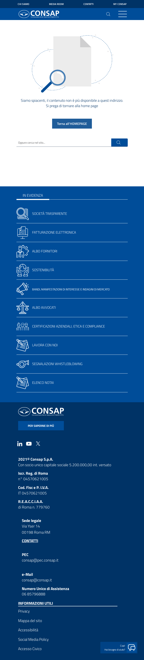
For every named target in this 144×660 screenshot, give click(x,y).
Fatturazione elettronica (54, 232)
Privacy (24, 611)
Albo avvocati (44, 307)
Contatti (88, 4)
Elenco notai (43, 382)
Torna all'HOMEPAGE (72, 123)
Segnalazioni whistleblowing (57, 364)
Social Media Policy (33, 639)
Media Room (56, 4)
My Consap (119, 4)
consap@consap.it (37, 580)
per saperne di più (41, 425)
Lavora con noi (45, 345)
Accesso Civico (30, 649)
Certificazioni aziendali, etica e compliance (68, 326)
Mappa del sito (30, 620)
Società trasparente (49, 213)
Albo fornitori (44, 251)
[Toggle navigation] (122, 14)
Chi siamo (23, 4)
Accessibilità (28, 630)
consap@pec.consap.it (40, 560)
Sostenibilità (43, 270)
